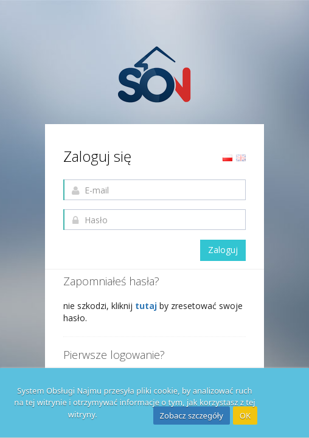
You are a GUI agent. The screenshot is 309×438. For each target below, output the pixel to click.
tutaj (147, 305)
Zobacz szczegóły (191, 415)
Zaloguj (223, 249)
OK (245, 415)
